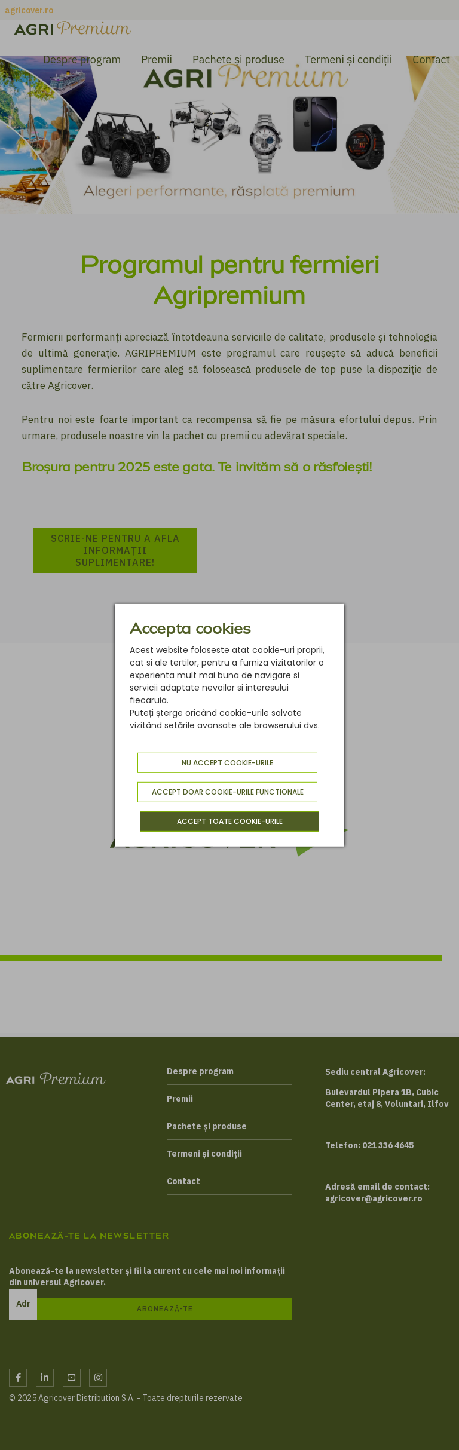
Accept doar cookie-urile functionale (228, 792)
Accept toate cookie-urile (230, 821)
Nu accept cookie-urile (227, 763)
